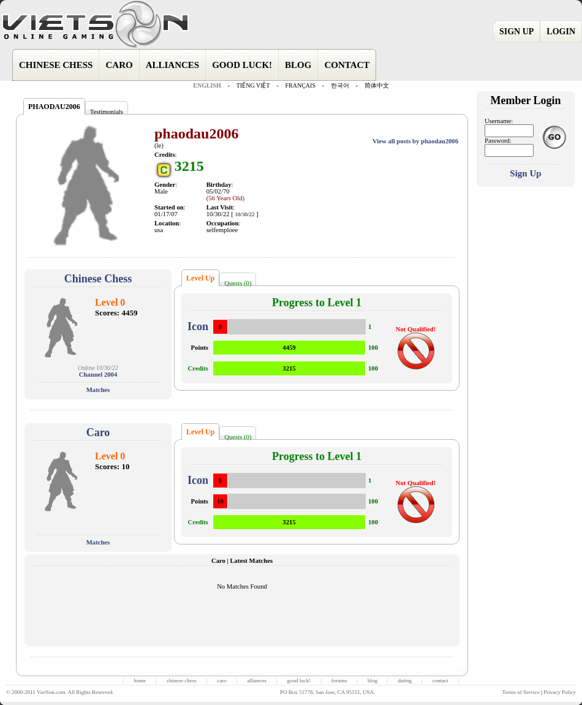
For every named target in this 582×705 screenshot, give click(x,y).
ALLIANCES (173, 65)
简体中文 (377, 85)
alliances (256, 680)
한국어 (340, 85)
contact (440, 680)
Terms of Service (521, 692)
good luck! (299, 680)
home (140, 680)
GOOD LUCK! (242, 65)
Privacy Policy (559, 692)
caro (222, 680)
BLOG (298, 65)
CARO (118, 65)
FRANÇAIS (300, 85)
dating (405, 680)
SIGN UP (516, 31)
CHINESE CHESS (56, 65)
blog (372, 680)
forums (339, 680)
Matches (98, 389)
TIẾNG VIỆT (253, 85)
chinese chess (182, 680)
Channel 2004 (98, 374)
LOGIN (560, 31)
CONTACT (346, 65)
